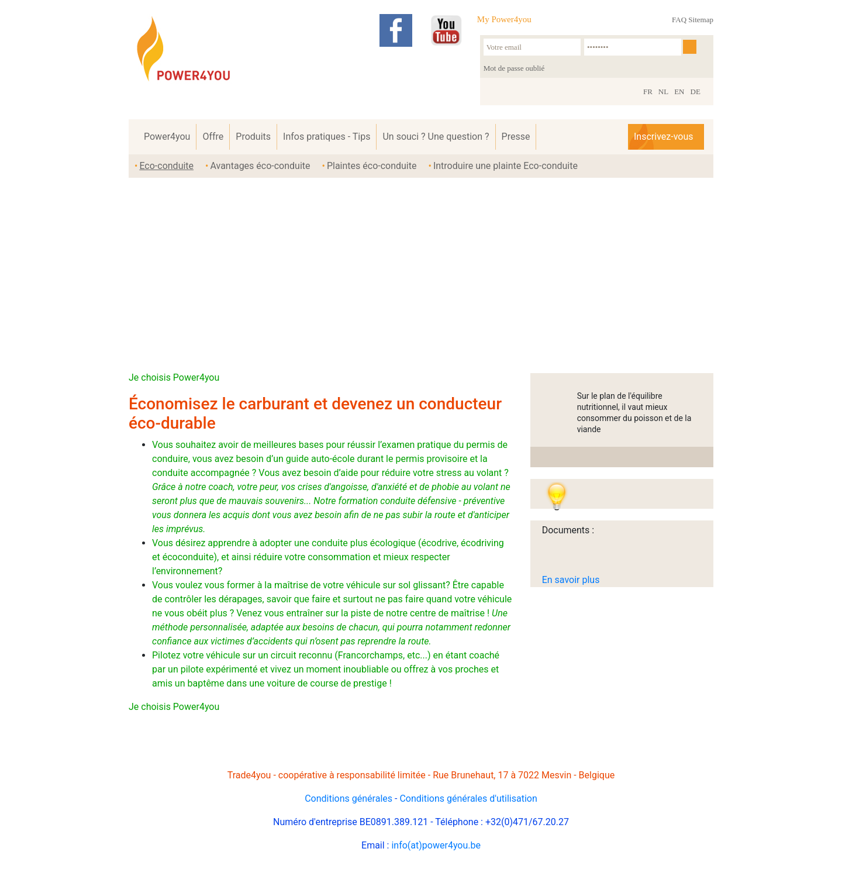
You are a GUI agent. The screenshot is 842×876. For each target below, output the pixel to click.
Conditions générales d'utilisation (468, 798)
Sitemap (700, 19)
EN (679, 91)
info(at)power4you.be (436, 845)
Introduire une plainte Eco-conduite (505, 165)
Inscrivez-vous (663, 136)
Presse (516, 136)
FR (648, 91)
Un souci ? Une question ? (435, 136)
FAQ (679, 19)
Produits (253, 136)
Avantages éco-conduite (260, 165)
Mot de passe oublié (514, 68)
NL (663, 91)
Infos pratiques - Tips (326, 136)
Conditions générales (348, 798)
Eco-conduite (166, 165)
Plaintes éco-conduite (372, 165)
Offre (212, 136)
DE (695, 91)
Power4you (167, 136)
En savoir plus (571, 579)
